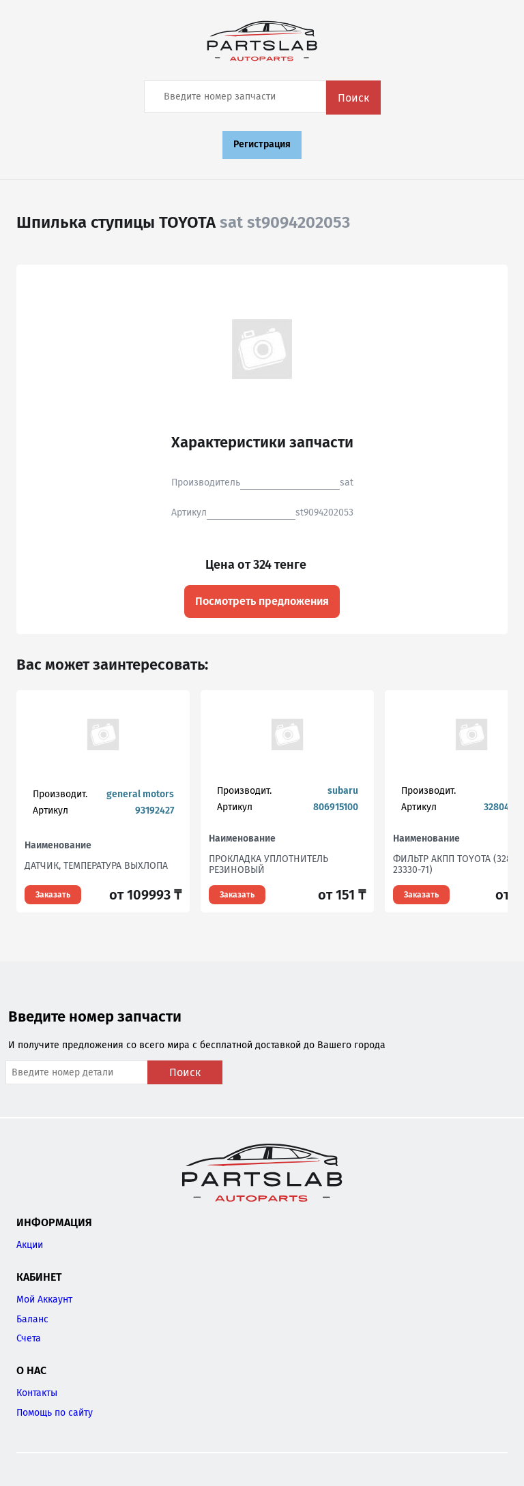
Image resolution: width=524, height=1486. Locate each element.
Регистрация (262, 144)
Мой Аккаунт (44, 1299)
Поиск (353, 97)
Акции (29, 1245)
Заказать (52, 895)
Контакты (36, 1393)
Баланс (32, 1319)
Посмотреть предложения (262, 601)
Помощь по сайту (54, 1412)
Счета (28, 1338)
